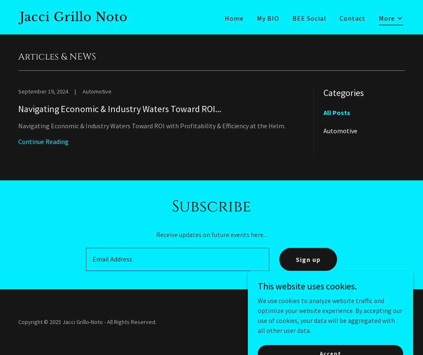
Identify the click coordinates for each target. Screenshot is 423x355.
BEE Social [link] (309, 18)
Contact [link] (353, 18)
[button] (391, 19)
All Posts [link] (336, 112)
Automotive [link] (340, 131)
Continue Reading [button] (43, 141)
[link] (112, 18)
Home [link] (234, 18)
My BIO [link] (268, 18)
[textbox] (177, 259)
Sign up (308, 259)
